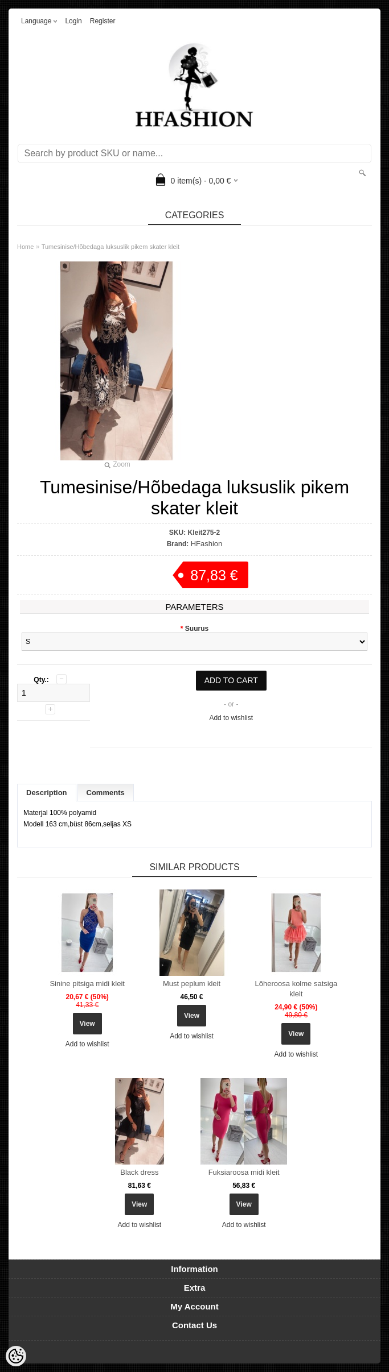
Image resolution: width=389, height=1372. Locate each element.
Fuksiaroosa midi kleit (244, 1172)
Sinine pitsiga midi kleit (87, 983)
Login (73, 21)
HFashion (207, 543)
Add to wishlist (231, 718)
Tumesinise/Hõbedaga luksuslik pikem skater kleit (110, 246)
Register (103, 21)
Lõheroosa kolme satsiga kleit (296, 988)
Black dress (139, 1172)
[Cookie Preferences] (16, 1356)
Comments (106, 792)
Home (25, 246)
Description (46, 792)
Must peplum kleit (191, 983)
